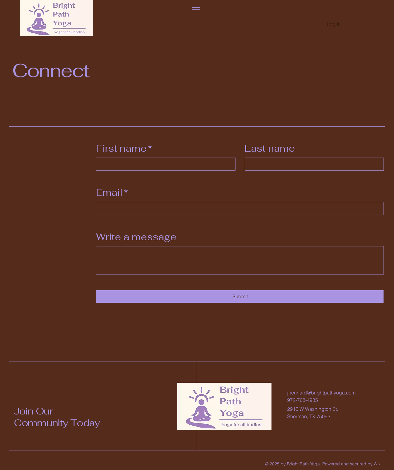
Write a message (136, 237)
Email (112, 192)
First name (124, 148)
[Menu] (196, 8)
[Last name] (312, 164)
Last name (270, 148)
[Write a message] (240, 260)
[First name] (163, 164)
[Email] (238, 208)
